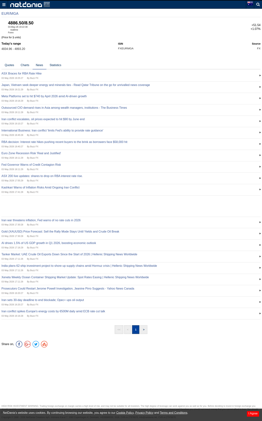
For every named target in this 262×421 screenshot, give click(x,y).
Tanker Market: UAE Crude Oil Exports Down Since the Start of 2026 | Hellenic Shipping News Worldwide (69, 254)
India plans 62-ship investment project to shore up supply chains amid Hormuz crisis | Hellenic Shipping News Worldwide (79, 265)
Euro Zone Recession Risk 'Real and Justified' (31, 153)
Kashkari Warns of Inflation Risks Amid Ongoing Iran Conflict (40, 187)
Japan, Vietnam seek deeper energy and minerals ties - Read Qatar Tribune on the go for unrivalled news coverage (75, 84)
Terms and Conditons (173, 412)
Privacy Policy (144, 412)
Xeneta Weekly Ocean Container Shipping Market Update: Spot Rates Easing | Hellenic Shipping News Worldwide (75, 277)
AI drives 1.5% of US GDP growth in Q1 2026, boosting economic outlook (48, 243)
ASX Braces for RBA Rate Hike (21, 73)
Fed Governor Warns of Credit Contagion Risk (31, 164)
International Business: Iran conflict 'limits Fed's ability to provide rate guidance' (52, 130)
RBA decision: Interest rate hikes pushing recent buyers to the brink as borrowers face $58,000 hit (64, 141)
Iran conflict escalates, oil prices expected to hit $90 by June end (43, 119)
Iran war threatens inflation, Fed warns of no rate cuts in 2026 (41, 220)
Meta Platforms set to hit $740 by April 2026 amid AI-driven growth (44, 96)
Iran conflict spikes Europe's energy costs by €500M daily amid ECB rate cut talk (53, 311)
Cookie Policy (125, 412)
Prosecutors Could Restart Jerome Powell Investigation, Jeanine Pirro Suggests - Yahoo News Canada (67, 288)
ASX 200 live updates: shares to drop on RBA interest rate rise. (42, 176)
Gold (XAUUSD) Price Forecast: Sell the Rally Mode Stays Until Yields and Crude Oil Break (60, 231)
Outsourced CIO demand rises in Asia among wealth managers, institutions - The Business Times (64, 107)
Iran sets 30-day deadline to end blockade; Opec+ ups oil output (42, 300)
